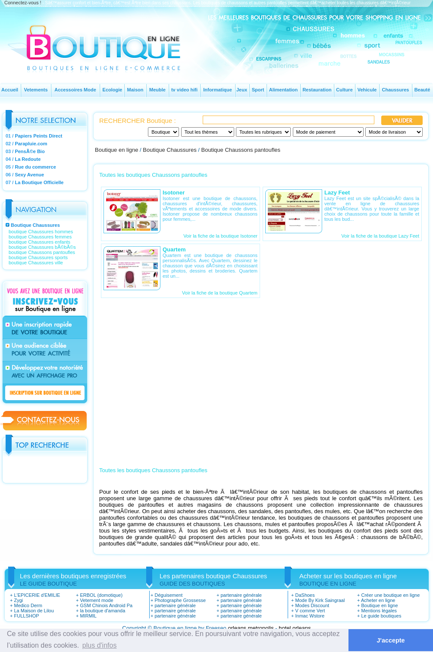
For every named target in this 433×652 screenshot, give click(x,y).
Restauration (316, 89)
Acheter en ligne (378, 600)
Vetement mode (96, 600)
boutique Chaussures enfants (39, 241)
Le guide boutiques (381, 615)
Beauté (422, 89)
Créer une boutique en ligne (390, 595)
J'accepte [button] (391, 640)
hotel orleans (295, 628)
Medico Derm (28, 605)
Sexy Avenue (29, 174)
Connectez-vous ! (22, 2)
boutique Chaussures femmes (40, 236)
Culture (344, 89)
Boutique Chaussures (35, 225)
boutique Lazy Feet (399, 235)
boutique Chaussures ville (36, 262)
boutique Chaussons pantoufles (42, 252)
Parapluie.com (31, 143)
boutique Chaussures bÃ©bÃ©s (42, 247)
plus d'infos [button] (99, 645)
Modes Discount (312, 605)
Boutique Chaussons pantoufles (240, 150)
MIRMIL (88, 615)
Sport (258, 89)
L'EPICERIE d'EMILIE (37, 595)
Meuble (157, 89)
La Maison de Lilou (33, 610)
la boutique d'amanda (102, 610)
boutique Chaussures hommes (41, 231)
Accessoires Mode (75, 89)
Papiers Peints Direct (38, 135)
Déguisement (168, 595)
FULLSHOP (26, 615)
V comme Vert (310, 610)
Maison (135, 89)
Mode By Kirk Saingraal (320, 600)
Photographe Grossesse (180, 600)
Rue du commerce (35, 166)
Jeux (241, 89)
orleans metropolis (250, 628)
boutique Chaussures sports (38, 257)
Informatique (217, 89)
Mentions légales (379, 610)
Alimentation (283, 89)
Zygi (18, 600)
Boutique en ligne (116, 150)
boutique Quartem (238, 292)
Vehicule (367, 89)
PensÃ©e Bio (29, 151)
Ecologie (112, 89)
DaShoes (304, 595)
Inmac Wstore (309, 615)
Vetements (35, 89)
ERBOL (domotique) (101, 595)
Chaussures (395, 89)
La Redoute (28, 159)
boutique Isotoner (239, 235)
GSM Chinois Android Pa (106, 605)
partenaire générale (174, 605)
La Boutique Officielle (39, 182)
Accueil (9, 89)
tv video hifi (184, 89)
